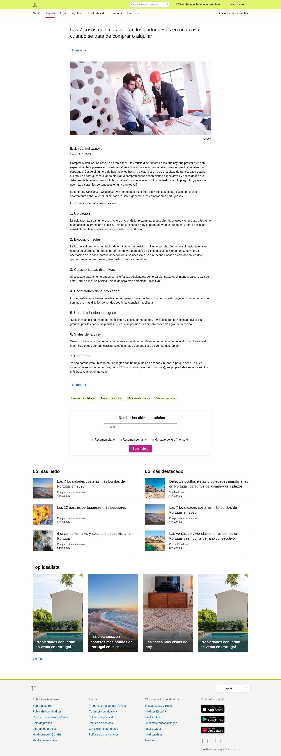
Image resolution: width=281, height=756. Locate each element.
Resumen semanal (135, 439)
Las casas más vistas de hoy (166, 644)
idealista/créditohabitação (161, 723)
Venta (36, 13)
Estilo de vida (96, 13)
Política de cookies (101, 723)
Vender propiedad (166, 398)
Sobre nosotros (42, 705)
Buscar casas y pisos (158, 705)
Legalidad (77, 13)
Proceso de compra (139, 398)
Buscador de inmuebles (233, 13)
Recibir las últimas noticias (142, 418)
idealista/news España (47, 734)
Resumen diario (105, 439)
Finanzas (133, 13)
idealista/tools (153, 728)
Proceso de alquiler (111, 398)
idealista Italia (153, 717)
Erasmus (116, 13)
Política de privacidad (102, 717)
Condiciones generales (103, 728)
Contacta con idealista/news (50, 717)
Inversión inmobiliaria (83, 398)
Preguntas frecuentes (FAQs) (107, 705)
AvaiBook (151, 740)
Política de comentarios (104, 734)
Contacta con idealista (103, 711)
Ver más (38, 658)
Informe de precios (45, 728)
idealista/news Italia (45, 740)
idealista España (155, 711)
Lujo (63, 13)
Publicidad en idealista (47, 711)
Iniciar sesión (237, 4)
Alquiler (50, 13)
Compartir (79, 50)
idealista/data (153, 734)
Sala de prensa (42, 723)
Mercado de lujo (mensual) (171, 439)
